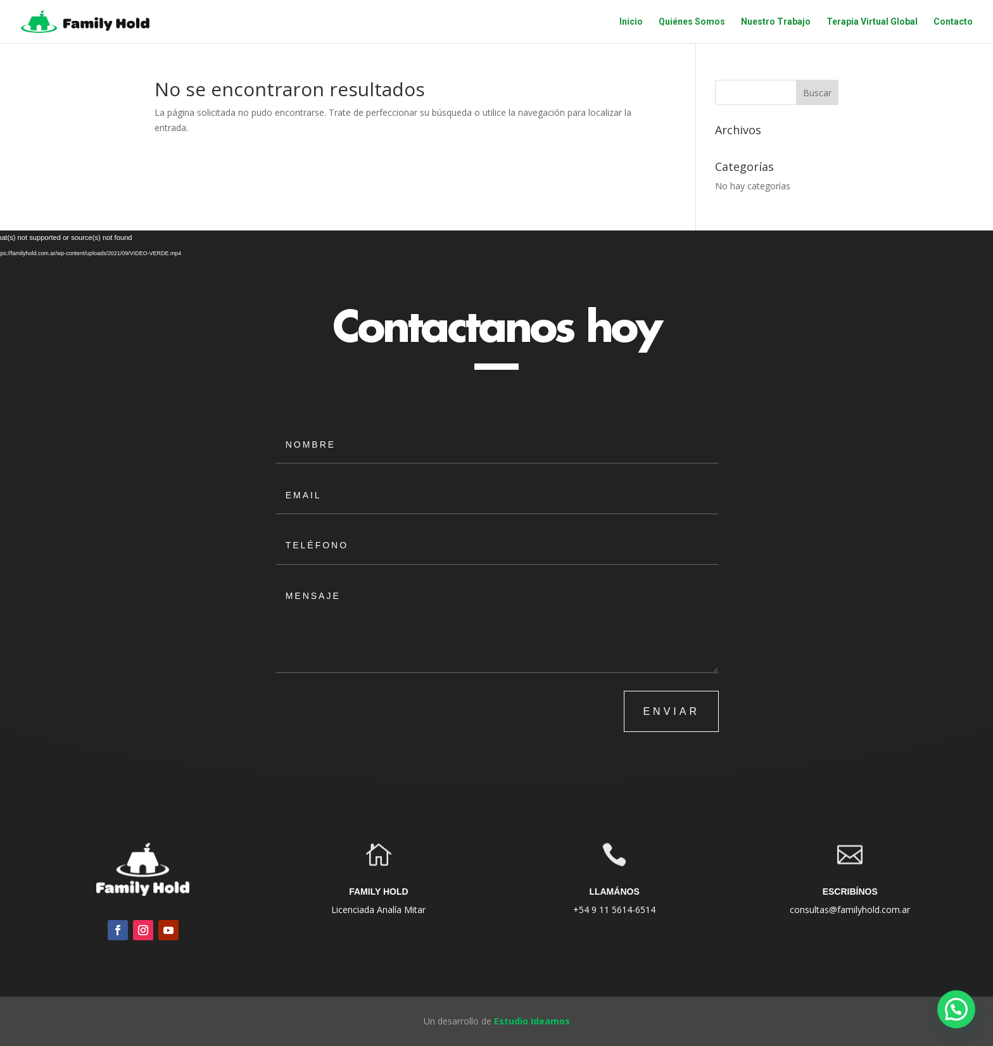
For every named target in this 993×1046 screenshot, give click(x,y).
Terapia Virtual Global (872, 22)
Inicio (631, 22)
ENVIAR (671, 711)
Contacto (953, 22)
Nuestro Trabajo (776, 22)
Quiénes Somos (692, 22)
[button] (956, 1009)
